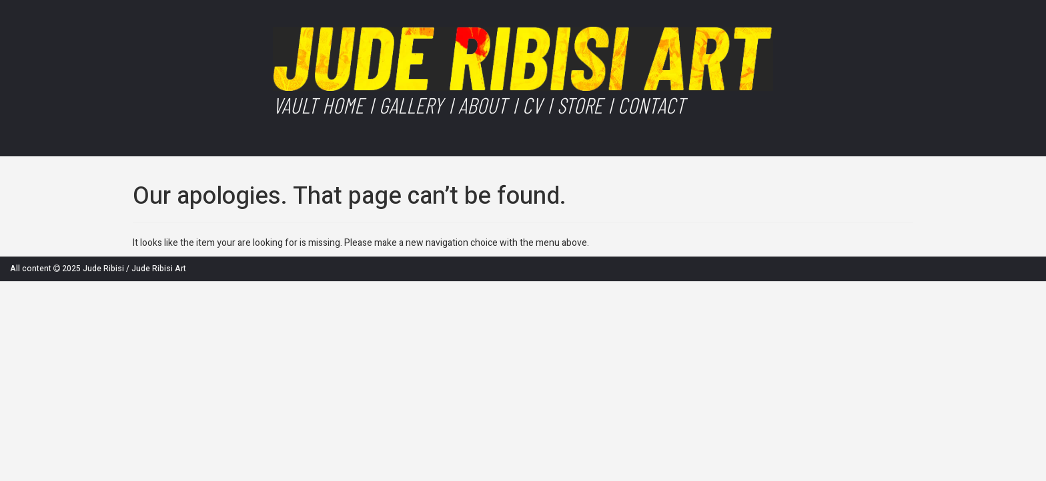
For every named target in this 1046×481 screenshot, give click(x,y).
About (482, 105)
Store (579, 105)
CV (532, 105)
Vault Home (318, 105)
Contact (651, 105)
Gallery (411, 105)
